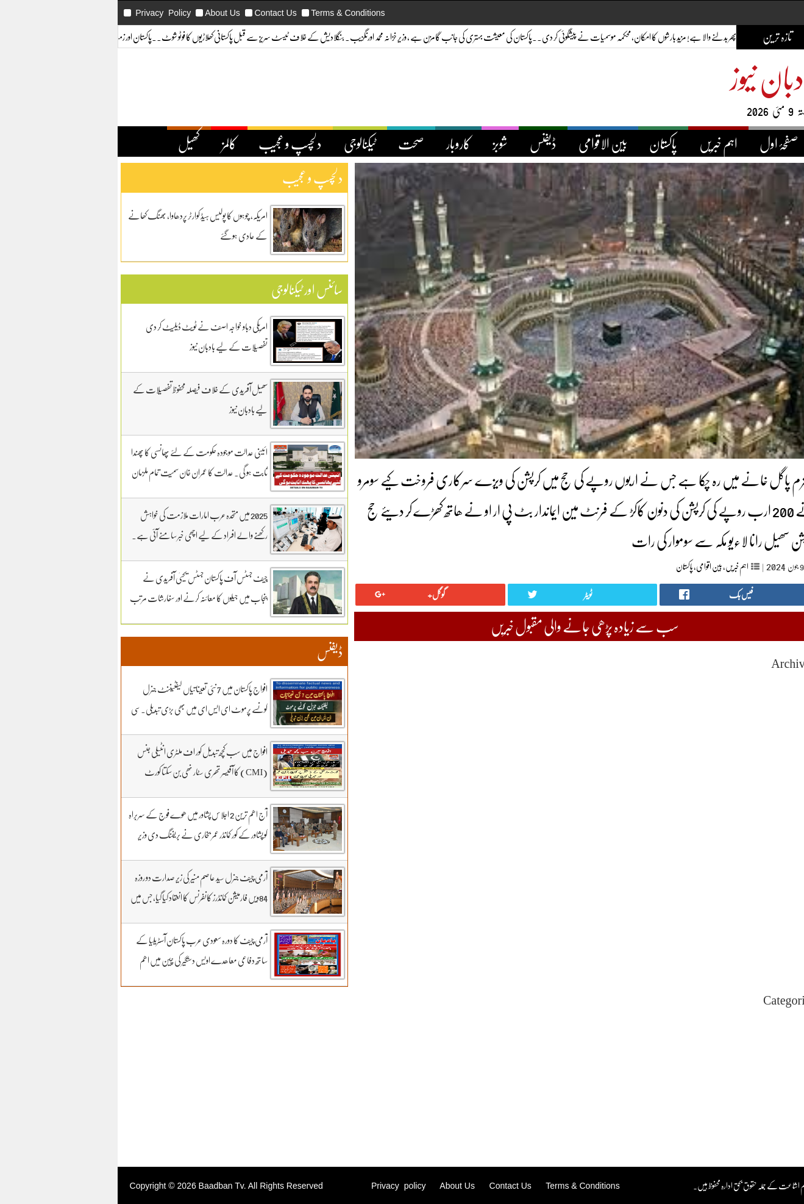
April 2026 (732, 694)
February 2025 (725, 847)
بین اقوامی (643, 566)
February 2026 (725, 716)
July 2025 (733, 793)
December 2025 (723, 738)
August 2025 (728, 782)
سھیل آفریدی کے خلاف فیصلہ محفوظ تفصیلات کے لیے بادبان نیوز (134, 399)
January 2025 (727, 858)
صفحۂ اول (713, 143)
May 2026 (733, 683)
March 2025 (730, 836)
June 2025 (733, 804)
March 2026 (730, 705)
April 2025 (732, 825)
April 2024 (732, 957)
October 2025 (726, 760)
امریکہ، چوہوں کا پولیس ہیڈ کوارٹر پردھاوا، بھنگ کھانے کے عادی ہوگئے (132, 225)
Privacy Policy (97, 13)
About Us (156, 13)
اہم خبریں (652, 143)
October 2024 (726, 891)
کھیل (123, 143)
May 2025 (733, 814)
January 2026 (727, 727)
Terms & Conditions (282, 13)
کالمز (163, 143)
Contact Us (209, 13)
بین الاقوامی (537, 143)
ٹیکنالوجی (294, 143)
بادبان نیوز (707, 77)
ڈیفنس (477, 143)
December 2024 (723, 869)
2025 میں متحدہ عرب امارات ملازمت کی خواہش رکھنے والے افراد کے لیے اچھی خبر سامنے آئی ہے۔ (134, 525)
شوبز (434, 143)
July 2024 (733, 924)
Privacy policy (332, 1186)
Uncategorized (725, 1019)
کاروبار (392, 143)
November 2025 (722, 749)
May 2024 (733, 946)
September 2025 (722, 771)
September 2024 (722, 902)
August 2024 (728, 913)
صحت (345, 143)
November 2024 (722, 880)
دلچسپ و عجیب (224, 143)
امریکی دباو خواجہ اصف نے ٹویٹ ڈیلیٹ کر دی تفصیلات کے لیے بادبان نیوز (141, 336)
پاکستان (597, 143)
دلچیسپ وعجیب (729, 1074)
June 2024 (733, 935)
